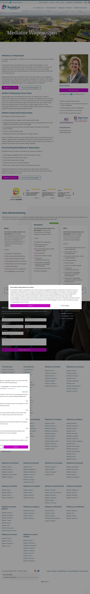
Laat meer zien (11, 388)
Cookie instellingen (65, 305)
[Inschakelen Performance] (26, 419)
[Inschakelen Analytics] (26, 410)
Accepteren (30, 305)
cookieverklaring (15, 302)
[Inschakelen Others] (26, 437)
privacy (76, 300)
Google (27, 302)
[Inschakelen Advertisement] (26, 428)
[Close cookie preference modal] (27, 376)
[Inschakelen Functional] (26, 401)
